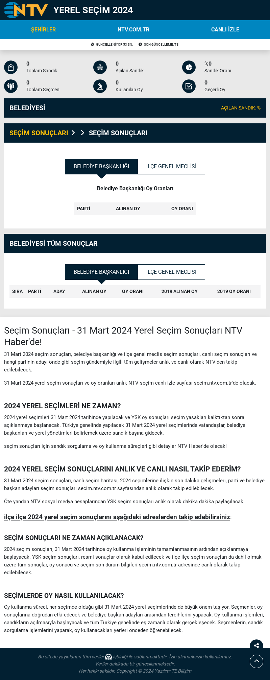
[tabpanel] (135, 204)
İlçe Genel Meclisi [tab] (171, 166)
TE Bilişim (181, 671)
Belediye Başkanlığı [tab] (101, 166)
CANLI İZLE (225, 29)
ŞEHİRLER (43, 29)
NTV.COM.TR (133, 29)
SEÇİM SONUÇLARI (38, 133)
